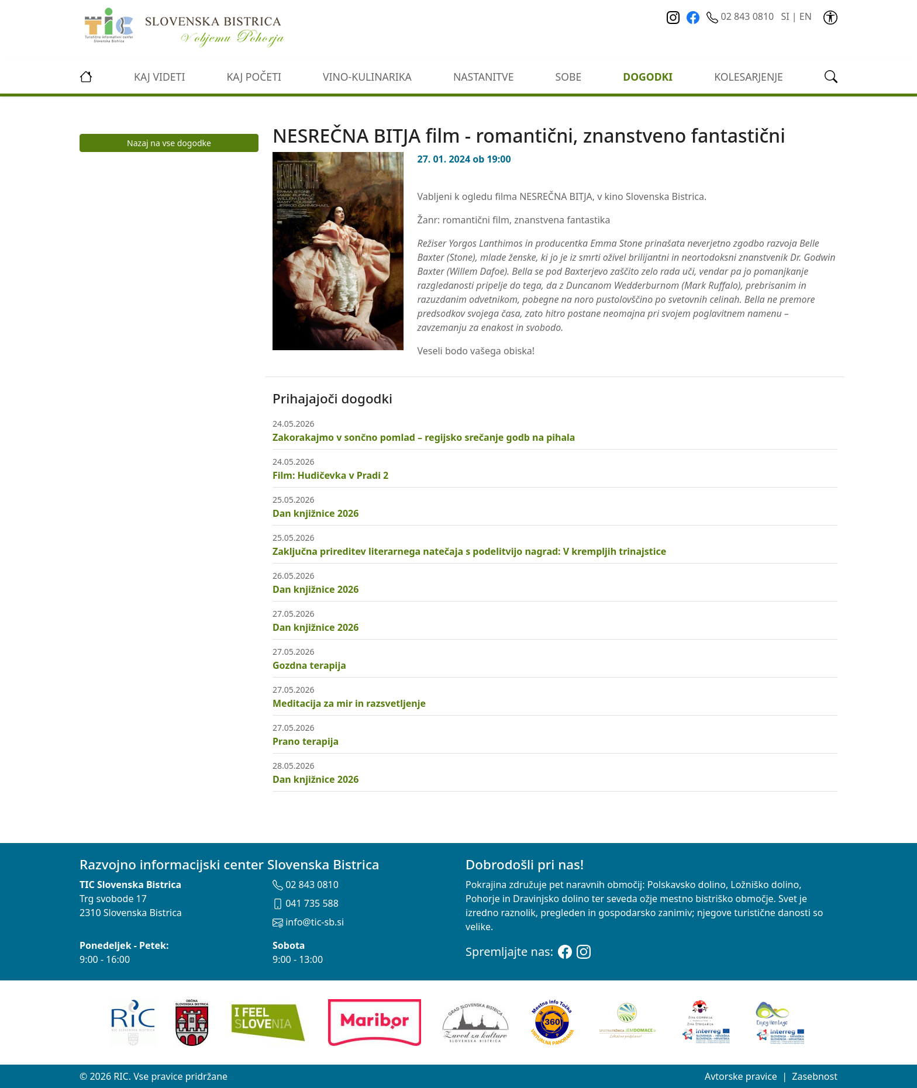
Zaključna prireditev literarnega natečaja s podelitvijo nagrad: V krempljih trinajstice (469, 551)
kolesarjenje (748, 77)
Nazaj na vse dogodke (169, 142)
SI (785, 16)
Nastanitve (483, 77)
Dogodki (648, 77)
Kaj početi (253, 77)
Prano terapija (306, 741)
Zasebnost (814, 1076)
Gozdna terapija (309, 665)
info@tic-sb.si (308, 922)
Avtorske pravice (741, 1076)
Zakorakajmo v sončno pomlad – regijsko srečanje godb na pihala (424, 437)
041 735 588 (306, 903)
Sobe (569, 77)
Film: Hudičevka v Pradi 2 (330, 475)
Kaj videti (159, 77)
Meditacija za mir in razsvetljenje (349, 703)
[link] (830, 16)
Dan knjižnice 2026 (315, 513)
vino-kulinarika (367, 77)
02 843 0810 (741, 16)
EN (805, 16)
